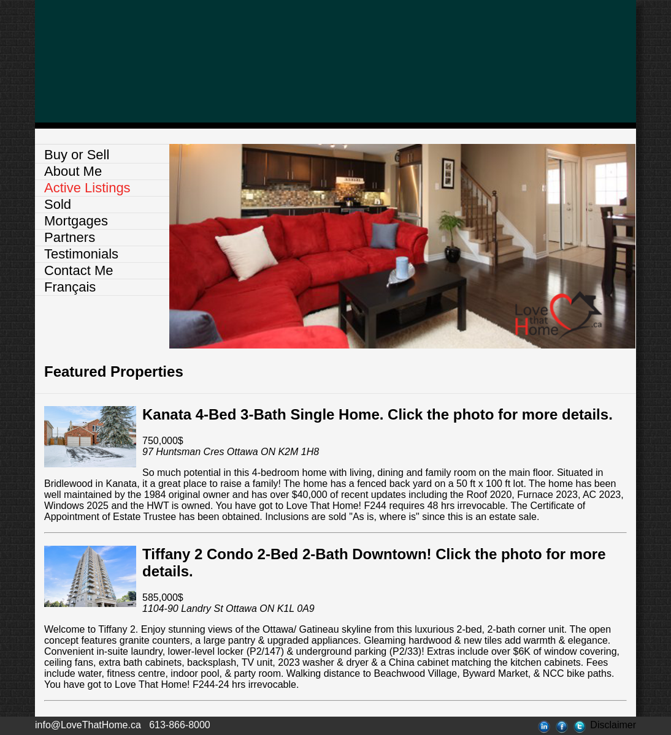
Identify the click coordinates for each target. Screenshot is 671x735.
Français (70, 287)
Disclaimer (613, 725)
